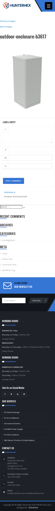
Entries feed (7, 259)
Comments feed (9, 264)
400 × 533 (21, 116)
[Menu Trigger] (48, 6)
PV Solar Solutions (11, 434)
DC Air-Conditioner (11, 418)
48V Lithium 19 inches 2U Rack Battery (19, 440)
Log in (4, 253)
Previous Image (7, 21)
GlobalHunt (33, 507)
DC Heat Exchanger (12, 412)
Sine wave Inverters (12, 423)
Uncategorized (8, 240)
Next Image (5, 26)
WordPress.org (8, 270)
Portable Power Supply (13, 429)
